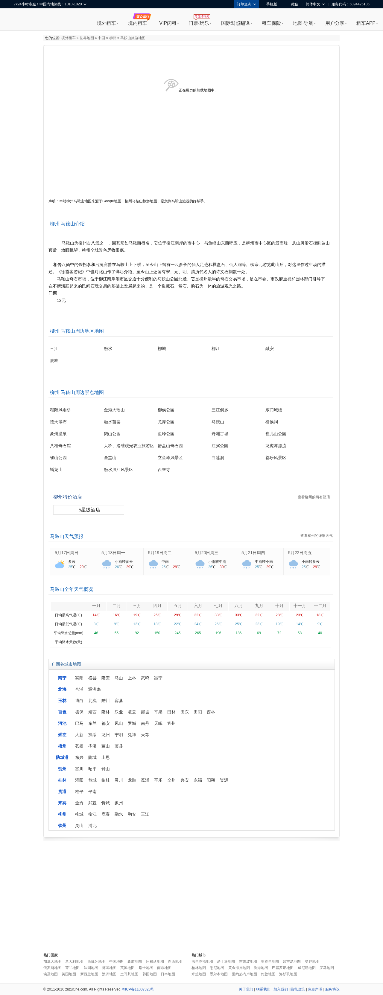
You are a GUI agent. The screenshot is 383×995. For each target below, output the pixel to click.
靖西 (92, 712)
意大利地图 (74, 961)
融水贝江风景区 (118, 469)
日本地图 (168, 974)
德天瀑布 (58, 421)
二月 (117, 605)
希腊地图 (134, 961)
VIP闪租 (168, 23)
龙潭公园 (166, 421)
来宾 (62, 802)
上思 (105, 757)
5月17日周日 (66, 552)
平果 (158, 712)
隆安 (105, 677)
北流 (92, 700)
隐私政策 (298, 989)
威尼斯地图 (307, 968)
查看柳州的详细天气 (316, 536)
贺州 (62, 768)
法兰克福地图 (202, 961)
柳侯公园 (166, 409)
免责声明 (315, 989)
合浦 (79, 689)
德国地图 (109, 968)
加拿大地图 (52, 961)
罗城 (132, 723)
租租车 (21, 20)
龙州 (105, 734)
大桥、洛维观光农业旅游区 (129, 445)
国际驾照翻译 (235, 23)
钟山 (105, 768)
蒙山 (105, 746)
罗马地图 (327, 968)
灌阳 (79, 780)
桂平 (79, 791)
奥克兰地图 (270, 961)
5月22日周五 (300, 552)
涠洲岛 (94, 689)
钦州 (62, 825)
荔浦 (145, 780)
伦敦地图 (268, 974)
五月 (178, 605)
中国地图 (116, 961)
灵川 (119, 780)
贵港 (62, 791)
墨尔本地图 (219, 974)
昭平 (92, 768)
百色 (62, 712)
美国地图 (69, 974)
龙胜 (132, 780)
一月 (96, 605)
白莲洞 (218, 457)
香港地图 (261, 968)
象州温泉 (58, 433)
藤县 (119, 746)
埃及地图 (50, 974)
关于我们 (246, 989)
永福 (198, 780)
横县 (92, 677)
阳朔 (211, 780)
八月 (239, 605)
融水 (108, 348)
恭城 (92, 780)
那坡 (145, 712)
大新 (79, 734)
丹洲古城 (220, 433)
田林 (171, 712)
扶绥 (92, 734)
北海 (62, 689)
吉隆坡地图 (248, 961)
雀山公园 (58, 457)
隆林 (105, 712)
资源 (224, 780)
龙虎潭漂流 (275, 445)
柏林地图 (199, 968)
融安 (269, 348)
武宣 (92, 802)
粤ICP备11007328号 (137, 989)
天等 (145, 734)
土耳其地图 (129, 974)
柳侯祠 (271, 421)
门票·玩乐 (199, 23)
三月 (137, 605)
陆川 (105, 700)
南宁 (62, 677)
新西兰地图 (89, 974)
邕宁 (158, 677)
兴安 (184, 780)
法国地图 (91, 968)
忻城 (105, 802)
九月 (259, 605)
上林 (132, 677)
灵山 (79, 825)
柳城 (162, 348)
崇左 (62, 734)
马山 (119, 677)
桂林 (62, 780)
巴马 (79, 723)
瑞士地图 (146, 968)
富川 (79, 768)
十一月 (300, 605)
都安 (105, 723)
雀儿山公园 (275, 433)
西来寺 (164, 469)
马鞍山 (218, 421)
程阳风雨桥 (60, 409)
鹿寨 (54, 360)
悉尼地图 (217, 968)
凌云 (132, 712)
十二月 (320, 605)
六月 (198, 605)
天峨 (158, 723)
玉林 (62, 700)
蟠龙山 (56, 469)
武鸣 (145, 677)
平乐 (158, 780)
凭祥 (132, 734)
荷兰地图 (72, 968)
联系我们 (263, 989)
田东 (184, 712)
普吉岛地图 (292, 961)
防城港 (62, 757)
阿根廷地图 (155, 961)
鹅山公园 (112, 433)
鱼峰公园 (166, 433)
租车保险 (271, 23)
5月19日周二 (160, 552)
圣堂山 (110, 457)
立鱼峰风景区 (170, 457)
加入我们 (280, 989)
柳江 (216, 348)
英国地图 (127, 968)
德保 (79, 712)
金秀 (79, 802)
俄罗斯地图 (52, 968)
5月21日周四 (253, 552)
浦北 (92, 825)
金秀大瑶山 (114, 409)
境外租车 (106, 23)
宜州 (171, 723)
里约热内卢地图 (244, 974)
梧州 (62, 746)
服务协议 (332, 989)
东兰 (92, 723)
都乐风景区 (275, 457)
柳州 (112, 38)
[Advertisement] (155, 892)
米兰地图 (199, 974)
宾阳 (79, 677)
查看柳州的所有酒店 (314, 497)
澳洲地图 (109, 974)
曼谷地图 (312, 961)
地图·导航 (303, 23)
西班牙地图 (96, 961)
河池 (62, 723)
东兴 (79, 757)
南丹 (145, 723)
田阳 (198, 712)
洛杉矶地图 (288, 974)
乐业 (119, 712)
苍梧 (79, 746)
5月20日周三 (206, 552)
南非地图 (164, 968)
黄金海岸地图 (239, 968)
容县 (119, 700)
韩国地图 (149, 974)
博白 (79, 700)
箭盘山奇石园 (170, 445)
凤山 (119, 723)
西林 (211, 712)
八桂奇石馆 (60, 445)
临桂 (105, 780)
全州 (171, 780)
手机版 (269, 4)
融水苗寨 (112, 421)
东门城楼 (273, 409)
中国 (101, 38)
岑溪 (92, 746)
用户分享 (334, 23)
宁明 (119, 734)
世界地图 (87, 38)
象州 (119, 802)
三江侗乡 (220, 409)
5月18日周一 (113, 552)
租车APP (366, 23)
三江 (54, 348)
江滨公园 (220, 445)
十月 (279, 605)
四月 (157, 605)
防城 (92, 757)
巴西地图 (175, 961)
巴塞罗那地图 (283, 968)
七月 (218, 605)
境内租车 (137, 23)
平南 (92, 791)
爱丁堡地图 (226, 961)
